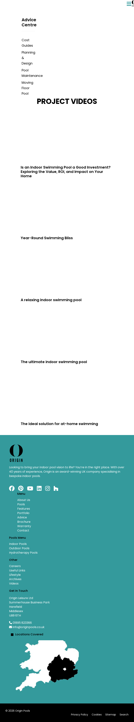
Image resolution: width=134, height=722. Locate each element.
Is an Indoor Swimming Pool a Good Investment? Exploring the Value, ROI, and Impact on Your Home (66, 172)
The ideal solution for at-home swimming (59, 423)
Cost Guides (27, 43)
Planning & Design (28, 58)
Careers (15, 566)
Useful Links (17, 570)
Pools (21, 504)
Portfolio (23, 513)
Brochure (24, 522)
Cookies (97, 714)
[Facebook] (12, 489)
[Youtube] (30, 489)
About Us (23, 500)
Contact (23, 530)
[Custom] (56, 489)
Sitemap (110, 714)
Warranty (24, 526)
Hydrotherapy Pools (23, 553)
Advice (22, 517)
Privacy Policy (79, 714)
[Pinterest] (20, 489)
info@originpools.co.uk (28, 627)
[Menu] (129, 7)
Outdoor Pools (19, 548)
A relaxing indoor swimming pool (51, 299)
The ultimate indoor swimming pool (54, 361)
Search (124, 714)
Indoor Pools (18, 544)
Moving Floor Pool (27, 88)
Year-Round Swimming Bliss (47, 237)
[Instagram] (47, 489)
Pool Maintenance (28, 73)
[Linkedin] (39, 489)
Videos (14, 583)
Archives (15, 579)
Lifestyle (15, 575)
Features (23, 509)
